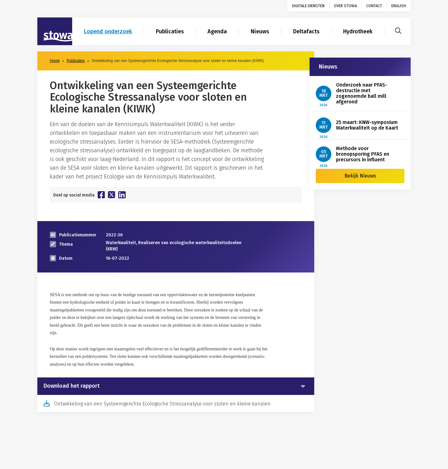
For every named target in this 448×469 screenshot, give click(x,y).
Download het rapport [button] (72, 386)
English (398, 5)
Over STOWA (345, 5)
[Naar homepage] (54, 31)
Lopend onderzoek (108, 31)
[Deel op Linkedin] (122, 194)
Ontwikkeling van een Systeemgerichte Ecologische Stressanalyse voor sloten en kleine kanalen (162, 404)
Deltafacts (306, 31)
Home (55, 61)
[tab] (175, 386)
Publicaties (170, 31)
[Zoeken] (398, 30)
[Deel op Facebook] (101, 195)
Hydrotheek (357, 31)
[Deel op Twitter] (111, 195)
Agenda (217, 31)
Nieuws (260, 31)
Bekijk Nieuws (360, 176)
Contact (374, 5)
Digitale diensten (308, 5)
